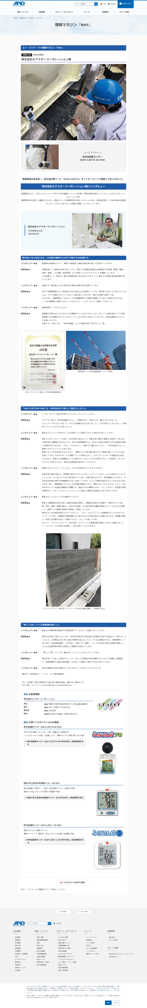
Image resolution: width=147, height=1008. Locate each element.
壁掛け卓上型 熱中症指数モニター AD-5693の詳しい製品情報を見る (55, 798)
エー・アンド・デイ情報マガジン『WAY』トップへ (44, 889)
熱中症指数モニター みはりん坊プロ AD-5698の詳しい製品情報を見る (55, 743)
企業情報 (42, 12)
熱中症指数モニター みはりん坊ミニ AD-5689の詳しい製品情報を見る (55, 841)
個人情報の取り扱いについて (106, 990)
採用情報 (105, 12)
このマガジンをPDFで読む (74, 882)
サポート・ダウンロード (64, 12)
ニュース (86, 12)
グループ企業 (124, 12)
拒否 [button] (116, 1003)
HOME (15, 18)
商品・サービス (22, 12)
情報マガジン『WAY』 (27, 18)
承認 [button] (108, 1003)
